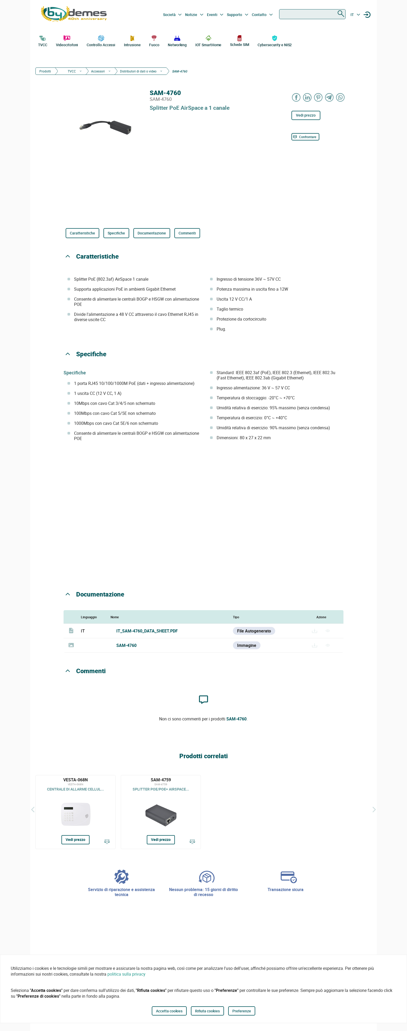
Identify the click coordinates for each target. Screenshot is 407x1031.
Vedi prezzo (306, 115)
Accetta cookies (169, 1010)
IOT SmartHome (208, 40)
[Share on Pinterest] (318, 97)
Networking (177, 40)
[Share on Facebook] (296, 97)
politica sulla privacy (126, 974)
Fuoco (154, 40)
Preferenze (241, 1010)
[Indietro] (32, 809)
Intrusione (132, 40)
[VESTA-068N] (75, 812)
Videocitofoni (67, 40)
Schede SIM (239, 40)
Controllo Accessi (101, 40)
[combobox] (312, 14)
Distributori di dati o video (138, 71)
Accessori (98, 71)
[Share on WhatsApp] (340, 97)
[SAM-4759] (161, 812)
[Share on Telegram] (329, 97)
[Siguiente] (374, 809)
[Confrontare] (305, 136)
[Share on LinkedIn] (307, 97)
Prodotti (45, 71)
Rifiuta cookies (207, 1010)
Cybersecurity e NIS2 (275, 40)
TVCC (43, 40)
